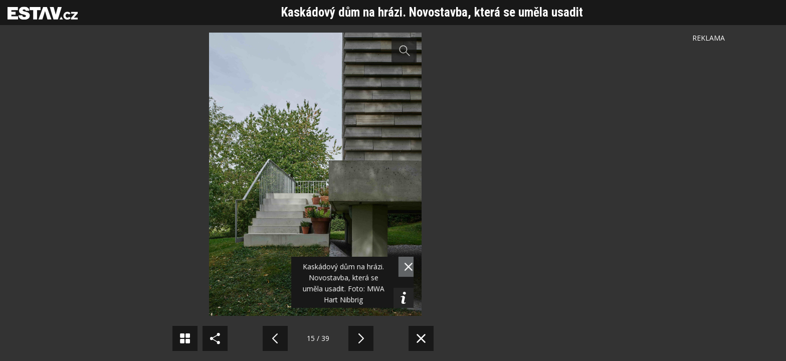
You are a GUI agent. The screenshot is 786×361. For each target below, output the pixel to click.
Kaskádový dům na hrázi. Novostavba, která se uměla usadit (432, 12)
